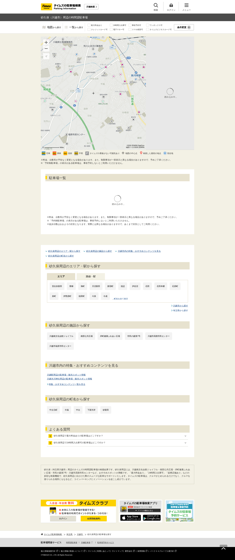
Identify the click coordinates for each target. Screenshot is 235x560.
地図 (54, 27)
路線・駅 (91, 276)
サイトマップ (117, 551)
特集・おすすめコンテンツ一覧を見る (67, 384)
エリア (61, 276)
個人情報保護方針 (48, 551)
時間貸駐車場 (71, 542)
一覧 (76, 27)
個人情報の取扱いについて (72, 551)
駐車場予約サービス (105, 542)
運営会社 (128, 551)
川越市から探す (180, 305)
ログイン (63, 518)
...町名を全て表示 (120, 299)
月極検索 (90, 7)
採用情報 (141, 551)
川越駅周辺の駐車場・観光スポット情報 (66, 375)
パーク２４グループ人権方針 (162, 551)
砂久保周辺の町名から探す (61, 256)
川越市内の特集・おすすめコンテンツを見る (139, 251)
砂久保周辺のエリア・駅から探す (64, 251)
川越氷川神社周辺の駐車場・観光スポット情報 (69, 379)
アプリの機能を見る (145, 510)
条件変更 (184, 27)
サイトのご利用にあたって (99, 551)
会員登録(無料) (93, 518)
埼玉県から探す (180, 310)
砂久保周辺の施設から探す (99, 251)
